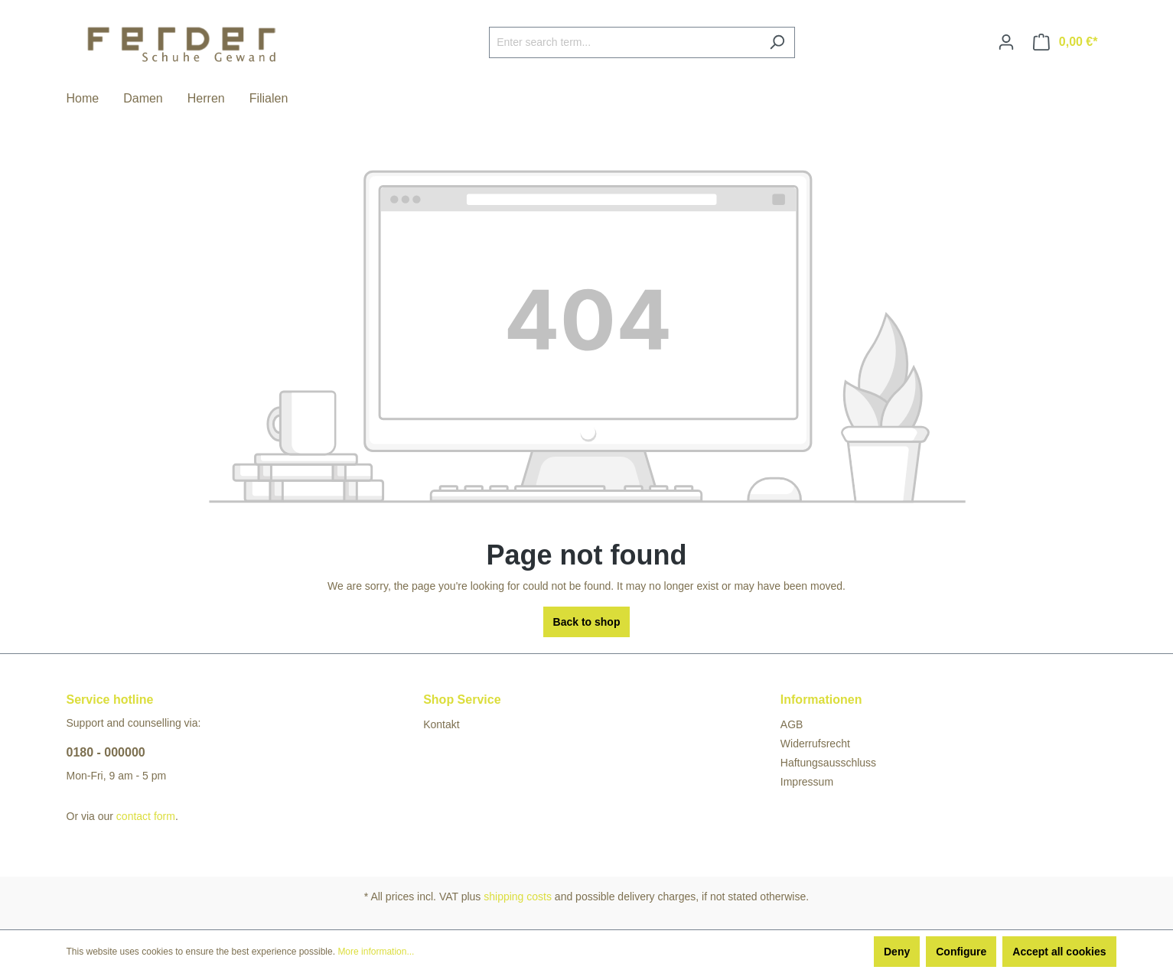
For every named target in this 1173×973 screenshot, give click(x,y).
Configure (961, 951)
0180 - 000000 (106, 752)
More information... (375, 951)
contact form (145, 816)
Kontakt (441, 724)
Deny (897, 951)
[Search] (777, 42)
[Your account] (1006, 42)
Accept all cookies (1059, 951)
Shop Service (461, 699)
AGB (791, 724)
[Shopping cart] (1065, 42)
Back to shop (587, 622)
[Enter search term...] (624, 42)
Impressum (806, 782)
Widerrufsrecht (815, 743)
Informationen (821, 699)
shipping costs (518, 896)
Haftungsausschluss (828, 763)
